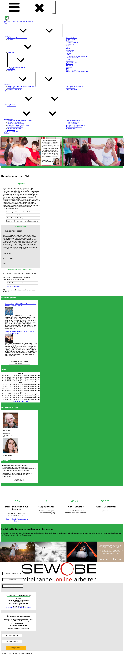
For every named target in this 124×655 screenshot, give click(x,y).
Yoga (67, 68)
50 (20, 401)
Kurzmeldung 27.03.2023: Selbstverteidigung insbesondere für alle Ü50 (21, 305)
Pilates (68, 54)
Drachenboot (24, 52)
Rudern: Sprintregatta (72, 122)
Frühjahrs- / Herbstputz (14, 122)
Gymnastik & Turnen (72, 42)
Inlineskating (70, 44)
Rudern (68, 59)
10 (18, 401)
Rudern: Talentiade (71, 124)
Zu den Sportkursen (72, 70)
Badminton (10, 39)
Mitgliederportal (70, 88)
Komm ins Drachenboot (18, 67)
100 (22, 401)
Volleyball (69, 67)
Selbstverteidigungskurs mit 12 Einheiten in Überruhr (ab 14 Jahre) (20, 332)
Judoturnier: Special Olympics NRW (18, 125)
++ (27, 401)
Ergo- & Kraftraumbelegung (74, 86)
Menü (28, 7)
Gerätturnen (69, 41)
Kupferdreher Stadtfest (14, 128)
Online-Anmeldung (13, 286)
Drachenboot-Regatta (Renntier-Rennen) (19, 120)
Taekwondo (69, 64)
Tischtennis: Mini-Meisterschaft (75, 125)
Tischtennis (69, 65)
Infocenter (20, 85)
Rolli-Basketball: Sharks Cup (74, 120)
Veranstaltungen (21, 119)
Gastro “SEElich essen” (11, 131)
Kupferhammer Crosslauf (15, 127)
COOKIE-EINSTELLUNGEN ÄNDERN (15, 647)
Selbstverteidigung (71, 62)
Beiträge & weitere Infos (14, 88)
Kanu (67, 47)
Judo (67, 45)
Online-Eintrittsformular (14, 89)
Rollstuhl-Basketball (72, 58)
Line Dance (69, 51)
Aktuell (6, 23)
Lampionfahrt (11, 130)
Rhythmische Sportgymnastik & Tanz (77, 56)
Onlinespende (11, 106)
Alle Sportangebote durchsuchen (17, 38)
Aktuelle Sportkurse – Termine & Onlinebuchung (21, 86)
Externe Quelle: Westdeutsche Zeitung (17, 520)
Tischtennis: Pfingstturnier (74, 127)
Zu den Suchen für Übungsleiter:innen (77, 71)
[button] (20, 231)
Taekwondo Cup (71, 128)
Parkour (68, 53)
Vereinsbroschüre (71, 89)
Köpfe (6, 91)
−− (13, 401)
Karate (68, 48)
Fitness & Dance (12, 70)
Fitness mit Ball (70, 39)
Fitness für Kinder (71, 38)
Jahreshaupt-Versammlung (15, 124)
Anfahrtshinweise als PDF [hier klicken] (18, 608)
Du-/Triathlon (11, 69)
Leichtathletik (70, 50)
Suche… (6, 133)
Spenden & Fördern (22, 104)
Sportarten (20, 36)
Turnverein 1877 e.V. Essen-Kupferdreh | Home (18, 21)
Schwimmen (69, 61)
